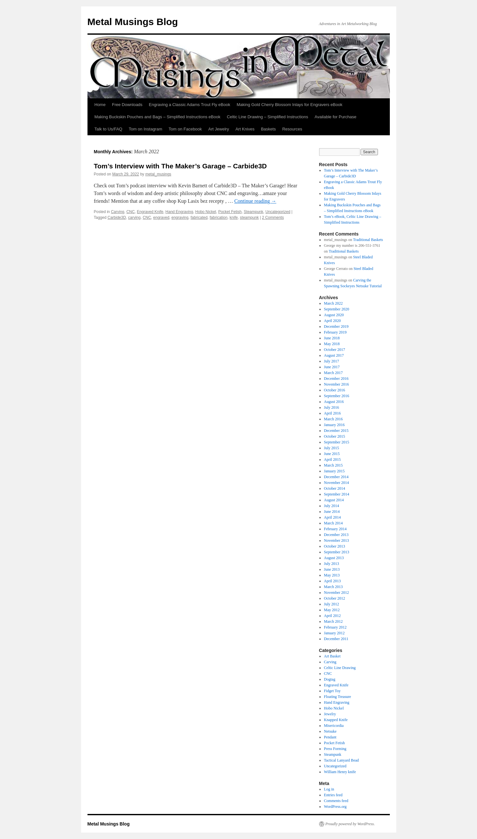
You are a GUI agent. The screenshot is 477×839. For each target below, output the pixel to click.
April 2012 (332, 615)
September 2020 (336, 309)
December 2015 (336, 430)
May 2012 (332, 610)
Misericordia (334, 725)
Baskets (268, 129)
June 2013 (332, 569)
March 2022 (333, 303)
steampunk (249, 217)
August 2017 (334, 355)
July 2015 (331, 448)
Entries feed (333, 795)
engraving (179, 217)
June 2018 (332, 338)
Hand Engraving (179, 212)
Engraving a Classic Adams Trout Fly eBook (189, 104)
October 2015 (334, 436)
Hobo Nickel (205, 212)
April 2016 (332, 413)
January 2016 (334, 425)
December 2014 (336, 477)
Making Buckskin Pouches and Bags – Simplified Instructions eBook (158, 116)
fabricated (198, 217)
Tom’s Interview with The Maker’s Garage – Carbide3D (180, 166)
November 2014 (336, 482)
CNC (130, 212)
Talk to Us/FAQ (109, 129)
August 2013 (334, 558)
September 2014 (336, 494)
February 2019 (335, 332)
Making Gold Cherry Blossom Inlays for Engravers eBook (290, 104)
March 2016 (333, 419)
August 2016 (334, 401)
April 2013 (332, 581)
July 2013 (331, 563)
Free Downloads (127, 104)
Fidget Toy (332, 691)
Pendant (330, 737)
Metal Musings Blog (132, 21)
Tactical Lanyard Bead (341, 760)
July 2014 (331, 506)
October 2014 (334, 488)
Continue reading (255, 201)
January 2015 (334, 471)
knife (234, 217)
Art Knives (244, 129)
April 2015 (332, 459)
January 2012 (334, 633)
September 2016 (336, 396)
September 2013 (336, 552)
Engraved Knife (150, 212)
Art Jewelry (218, 129)
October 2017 (334, 349)
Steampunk (253, 212)
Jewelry (330, 714)
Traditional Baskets (368, 239)
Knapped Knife (336, 720)
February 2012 (335, 627)
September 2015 (336, 442)
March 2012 (333, 621)
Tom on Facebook (185, 129)
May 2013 (332, 575)
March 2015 (333, 465)
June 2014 (332, 511)
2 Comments (273, 217)
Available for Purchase (335, 116)
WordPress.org (335, 806)
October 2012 (334, 598)
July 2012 (331, 604)
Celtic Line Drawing (340, 667)
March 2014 (333, 523)
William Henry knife (340, 772)
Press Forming (335, 748)
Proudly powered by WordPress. (350, 824)
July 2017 (331, 361)
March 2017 (333, 372)
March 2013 (333, 587)
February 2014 (335, 529)
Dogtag (329, 679)
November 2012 (336, 592)
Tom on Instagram (145, 129)
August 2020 (334, 315)
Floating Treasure (337, 696)
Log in (329, 789)
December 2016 (336, 378)
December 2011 (336, 639)
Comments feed (336, 801)
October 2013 (334, 546)
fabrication (218, 217)
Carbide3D (116, 217)
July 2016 (331, 407)
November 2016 (336, 384)
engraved (161, 217)
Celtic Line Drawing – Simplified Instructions (267, 116)
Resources (292, 129)
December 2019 (336, 326)
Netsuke (330, 731)
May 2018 (332, 344)
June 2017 (332, 367)
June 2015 (332, 453)
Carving (117, 212)
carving (134, 217)
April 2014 (332, 517)
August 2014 (334, 500)
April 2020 (332, 320)
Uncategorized (277, 212)
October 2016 (334, 390)
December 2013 (336, 534)
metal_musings (158, 174)
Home (100, 104)
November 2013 (336, 540)
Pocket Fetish (230, 212)
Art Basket (332, 656)
